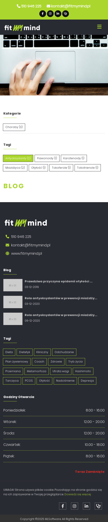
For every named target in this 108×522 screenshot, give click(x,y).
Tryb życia (75, 361)
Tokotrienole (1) (87, 168)
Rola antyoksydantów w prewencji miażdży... (61, 298)
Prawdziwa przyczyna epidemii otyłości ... (59, 281)
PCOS (29, 381)
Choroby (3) (14, 127)
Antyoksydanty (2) (18, 158)
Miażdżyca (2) (15, 168)
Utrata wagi (61, 371)
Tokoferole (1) (61, 168)
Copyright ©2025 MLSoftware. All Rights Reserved (54, 519)
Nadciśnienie (65, 381)
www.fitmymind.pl (26, 253)
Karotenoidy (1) (73, 158)
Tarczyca (12, 381)
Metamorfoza (36, 371)
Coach (39, 361)
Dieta (9, 352)
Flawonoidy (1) (47, 158)
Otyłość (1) (38, 168)
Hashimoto (83, 371)
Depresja (87, 381)
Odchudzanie (64, 352)
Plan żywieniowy (16, 361)
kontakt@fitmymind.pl (70, 6)
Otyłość (44, 381)
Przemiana (13, 371)
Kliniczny (42, 352)
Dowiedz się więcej (77, 494)
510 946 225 (31, 6)
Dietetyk (24, 352)
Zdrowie (56, 361)
